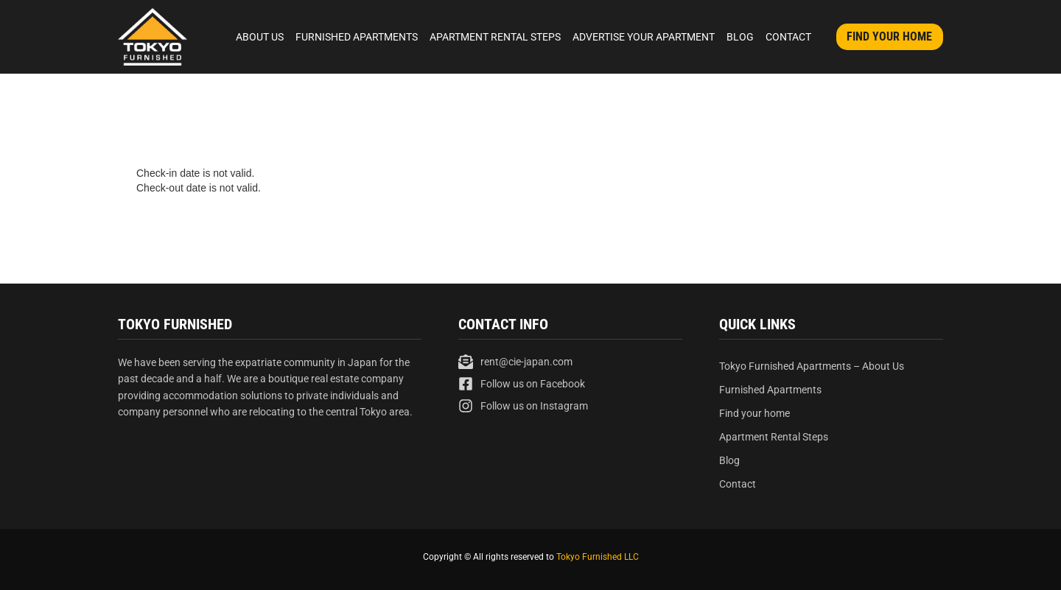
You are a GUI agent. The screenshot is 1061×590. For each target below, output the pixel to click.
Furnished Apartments (356, 37)
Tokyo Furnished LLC (597, 557)
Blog (740, 37)
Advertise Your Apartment (643, 37)
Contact (788, 37)
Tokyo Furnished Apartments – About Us (811, 366)
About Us (260, 37)
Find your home (754, 413)
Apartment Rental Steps (495, 37)
